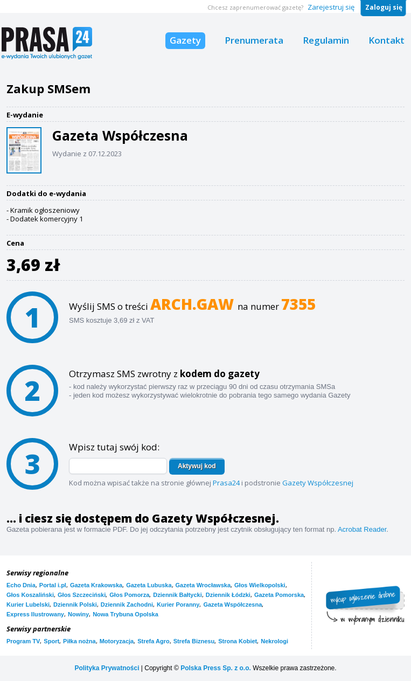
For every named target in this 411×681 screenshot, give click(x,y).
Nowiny (78, 614)
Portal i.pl (52, 585)
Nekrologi (274, 641)
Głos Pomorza (129, 595)
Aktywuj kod (197, 466)
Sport (51, 641)
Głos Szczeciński (82, 595)
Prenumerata (254, 40)
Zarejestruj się (331, 7)
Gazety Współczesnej (317, 483)
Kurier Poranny (178, 604)
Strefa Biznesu (193, 641)
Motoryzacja (117, 641)
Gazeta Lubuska (148, 585)
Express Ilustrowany (35, 614)
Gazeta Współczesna (232, 604)
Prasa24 (226, 483)
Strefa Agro (153, 641)
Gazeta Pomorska (279, 595)
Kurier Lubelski (28, 604)
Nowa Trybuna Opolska (125, 614)
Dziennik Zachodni (127, 604)
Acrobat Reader (362, 529)
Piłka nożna (79, 641)
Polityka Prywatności (106, 668)
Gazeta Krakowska (96, 585)
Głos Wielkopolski (259, 585)
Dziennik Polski (75, 604)
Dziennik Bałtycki (177, 595)
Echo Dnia (21, 585)
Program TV (23, 641)
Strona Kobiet (237, 641)
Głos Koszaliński (30, 595)
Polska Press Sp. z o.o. (215, 668)
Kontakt (386, 40)
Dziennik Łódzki (228, 595)
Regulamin (326, 40)
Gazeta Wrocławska (203, 585)
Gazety (185, 40)
